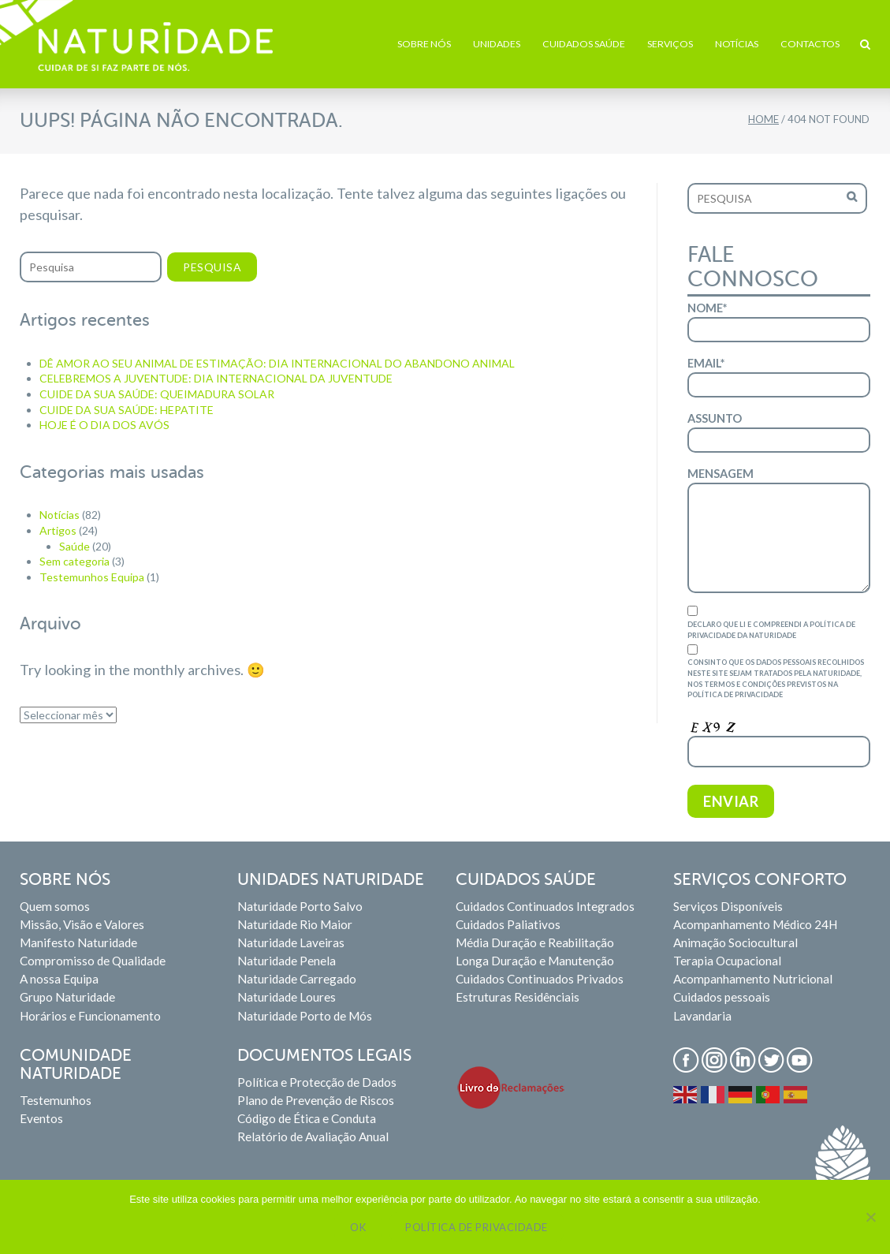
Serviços (670, 44)
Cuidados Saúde (583, 44)
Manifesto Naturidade (78, 942)
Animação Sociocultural (735, 942)
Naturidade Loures (286, 997)
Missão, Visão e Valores (82, 924)
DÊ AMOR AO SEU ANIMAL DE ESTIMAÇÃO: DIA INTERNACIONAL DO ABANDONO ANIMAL (277, 363)
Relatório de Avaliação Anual (313, 1136)
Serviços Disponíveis (728, 906)
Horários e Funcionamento (90, 1016)
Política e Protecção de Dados (317, 1082)
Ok (358, 1227)
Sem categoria (74, 561)
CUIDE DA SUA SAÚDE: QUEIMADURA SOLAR (156, 394)
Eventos (41, 1118)
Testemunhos (55, 1100)
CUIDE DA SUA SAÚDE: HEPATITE (126, 409)
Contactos (810, 44)
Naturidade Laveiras (290, 942)
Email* (778, 376)
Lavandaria (702, 1016)
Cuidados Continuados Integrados (545, 906)
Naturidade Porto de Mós (304, 1016)
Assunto (778, 432)
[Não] (870, 1217)
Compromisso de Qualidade (93, 961)
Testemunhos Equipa (91, 577)
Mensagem (778, 530)
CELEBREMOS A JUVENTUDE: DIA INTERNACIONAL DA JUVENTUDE (216, 378)
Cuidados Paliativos (508, 924)
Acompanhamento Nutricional (752, 979)
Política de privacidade (476, 1227)
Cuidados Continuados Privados (540, 979)
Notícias (736, 44)
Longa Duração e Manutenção (535, 961)
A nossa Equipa (59, 979)
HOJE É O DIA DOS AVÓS (104, 424)
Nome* (778, 321)
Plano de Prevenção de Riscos (315, 1100)
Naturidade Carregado (296, 979)
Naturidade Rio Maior (294, 924)
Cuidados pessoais (721, 997)
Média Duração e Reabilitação (535, 942)
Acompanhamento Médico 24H (755, 924)
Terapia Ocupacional (727, 961)
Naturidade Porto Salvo (300, 906)
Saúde (74, 546)
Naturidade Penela (286, 961)
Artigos (57, 530)
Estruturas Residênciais (517, 997)
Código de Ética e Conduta (306, 1118)
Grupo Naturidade (67, 997)
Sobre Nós (424, 44)
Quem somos (55, 906)
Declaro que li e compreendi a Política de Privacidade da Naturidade (778, 622)
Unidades (496, 44)
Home (763, 119)
